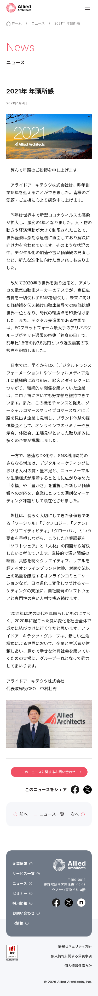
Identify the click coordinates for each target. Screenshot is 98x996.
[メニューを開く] (87, 8)
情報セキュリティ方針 (75, 946)
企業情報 (22, 863)
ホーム (14, 23)
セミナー (22, 893)
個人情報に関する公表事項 (71, 956)
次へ (78, 814)
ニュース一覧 (49, 814)
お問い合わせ (26, 913)
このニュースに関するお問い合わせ (51, 772)
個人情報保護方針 (78, 966)
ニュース (38, 23)
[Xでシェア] (87, 789)
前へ (21, 814)
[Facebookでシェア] (75, 789)
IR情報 (20, 923)
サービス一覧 (26, 873)
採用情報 (22, 903)
